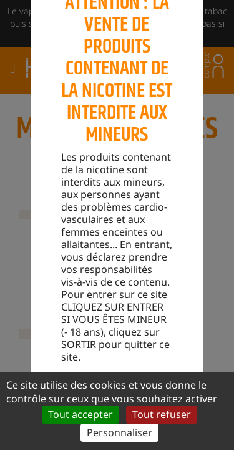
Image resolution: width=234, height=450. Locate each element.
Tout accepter (80, 414)
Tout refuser (161, 414)
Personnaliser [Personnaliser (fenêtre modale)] (119, 432)
